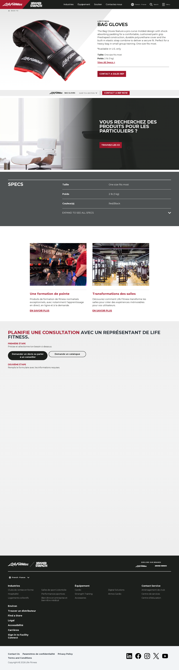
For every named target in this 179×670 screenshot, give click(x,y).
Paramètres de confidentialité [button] (39, 654)
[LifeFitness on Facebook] (138, 656)
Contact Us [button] (14, 654)
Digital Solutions (116, 590)
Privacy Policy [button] (65, 654)
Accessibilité (15, 625)
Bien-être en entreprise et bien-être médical (54, 599)
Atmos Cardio (114, 594)
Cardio (78, 590)
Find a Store (15, 615)
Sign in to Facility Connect (18, 636)
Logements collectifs (18, 598)
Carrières (13, 630)
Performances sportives (53, 594)
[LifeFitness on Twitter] (156, 656)
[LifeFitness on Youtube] (165, 656)
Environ (12, 606)
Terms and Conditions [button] (20, 658)
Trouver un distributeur (22, 611)
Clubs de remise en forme (21, 590)
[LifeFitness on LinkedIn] (129, 656)
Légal (11, 620)
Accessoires (80, 598)
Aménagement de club (153, 590)
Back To (13, 11)
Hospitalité (13, 594)
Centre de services (151, 594)
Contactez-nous (114, 4)
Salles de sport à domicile (53, 590)
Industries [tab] (69, 4)
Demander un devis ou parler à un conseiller (28, 355)
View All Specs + (106, 62)
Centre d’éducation (151, 598)
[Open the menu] (166, 4)
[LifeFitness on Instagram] (147, 656)
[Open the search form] (154, 4)
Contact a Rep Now (116, 93)
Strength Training (84, 594)
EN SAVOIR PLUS (39, 310)
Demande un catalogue (67, 354)
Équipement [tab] (84, 4)
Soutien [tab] (98, 4)
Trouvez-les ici (110, 145)
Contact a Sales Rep (111, 74)
